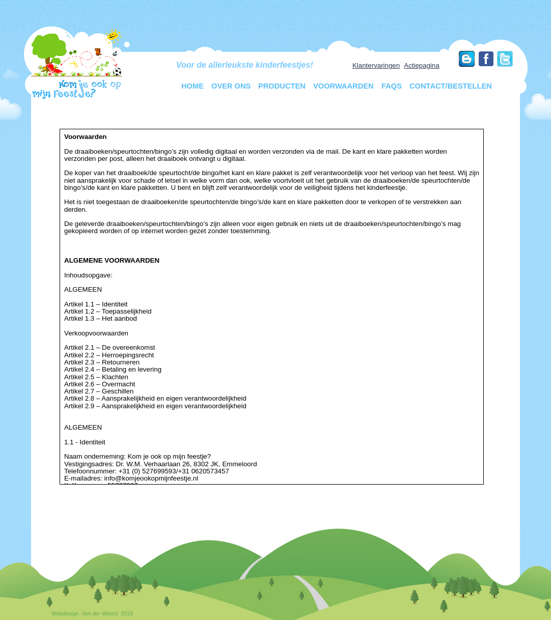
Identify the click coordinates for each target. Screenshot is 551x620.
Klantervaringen (376, 65)
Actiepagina (421, 65)
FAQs (391, 86)
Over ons (231, 86)
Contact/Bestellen (450, 86)
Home (192, 86)
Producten (282, 86)
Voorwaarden (343, 86)
